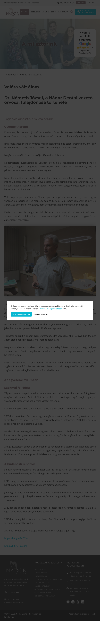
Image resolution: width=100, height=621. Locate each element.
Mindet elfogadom (21, 314)
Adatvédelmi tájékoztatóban (50, 309)
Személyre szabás (40, 314)
